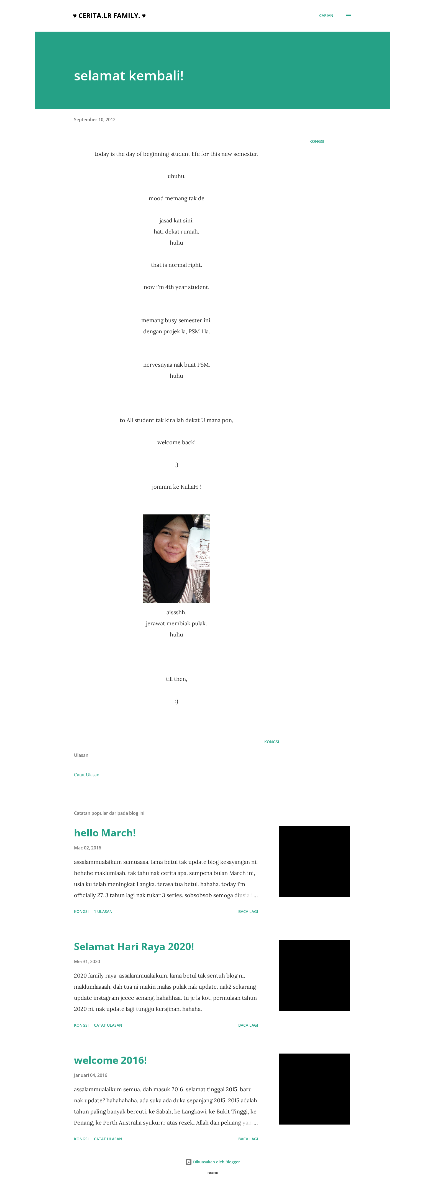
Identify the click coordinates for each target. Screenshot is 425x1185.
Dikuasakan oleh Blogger (212, 1161)
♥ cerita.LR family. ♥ (109, 15)
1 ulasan (103, 911)
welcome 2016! (110, 1060)
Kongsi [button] (316, 141)
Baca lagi (248, 911)
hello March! (105, 832)
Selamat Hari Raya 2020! (134, 946)
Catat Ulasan (86, 774)
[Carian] (326, 15)
